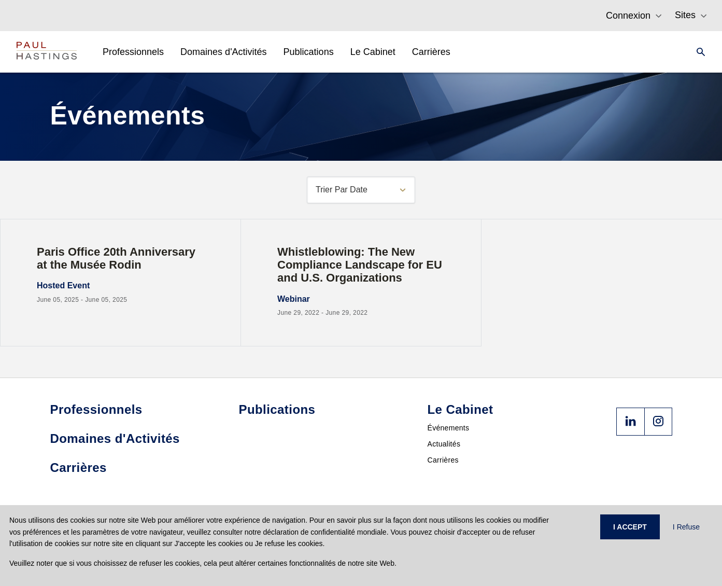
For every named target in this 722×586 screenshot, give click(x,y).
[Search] (697, 52)
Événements (449, 428)
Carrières (443, 460)
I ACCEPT (630, 527)
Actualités (444, 444)
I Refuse (686, 527)
